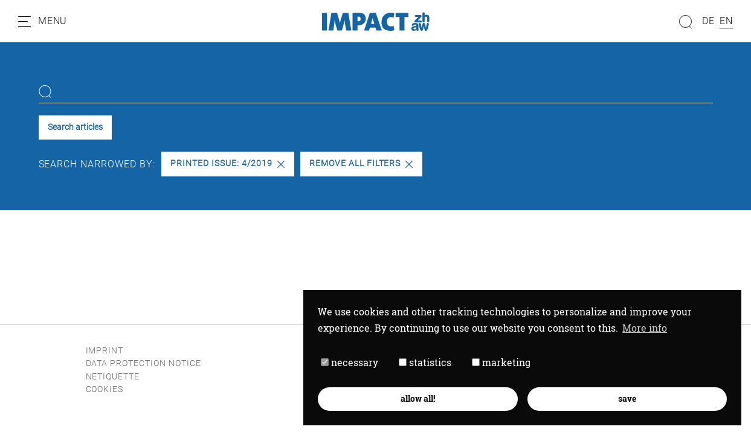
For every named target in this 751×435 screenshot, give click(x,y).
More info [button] (644, 327)
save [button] (627, 398)
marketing (501, 362)
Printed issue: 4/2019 (227, 163)
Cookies (105, 389)
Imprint (105, 351)
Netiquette (113, 377)
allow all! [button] (418, 398)
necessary (349, 362)
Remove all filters (361, 163)
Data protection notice (143, 363)
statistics (425, 362)
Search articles (75, 127)
